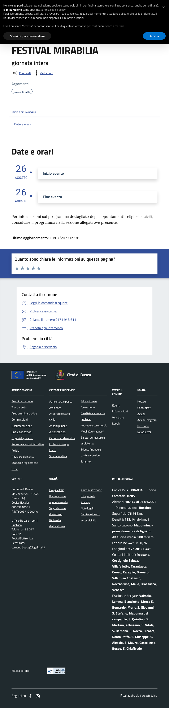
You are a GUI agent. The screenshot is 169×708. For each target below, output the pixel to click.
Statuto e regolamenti (25, 462)
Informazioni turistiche (120, 414)
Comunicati (144, 407)
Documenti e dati (22, 426)
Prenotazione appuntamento (58, 499)
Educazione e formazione (89, 404)
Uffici (15, 469)
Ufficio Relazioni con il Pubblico (25, 522)
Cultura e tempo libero (59, 447)
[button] (163, 6)
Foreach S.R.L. (148, 696)
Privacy (85, 502)
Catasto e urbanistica (62, 438)
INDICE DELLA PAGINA (84, 112)
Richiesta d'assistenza (57, 523)
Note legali (87, 508)
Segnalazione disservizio (57, 511)
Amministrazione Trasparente (22, 404)
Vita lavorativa (58, 456)
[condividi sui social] (21, 73)
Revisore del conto (23, 456)
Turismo (86, 461)
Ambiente (55, 407)
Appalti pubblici (58, 426)
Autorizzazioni (57, 432)
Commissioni (20, 419)
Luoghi (116, 423)
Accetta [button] (154, 36)
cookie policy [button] (58, 10)
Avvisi (141, 414)
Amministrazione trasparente (91, 493)
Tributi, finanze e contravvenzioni (91, 452)
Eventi (116, 405)
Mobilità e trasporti (92, 431)
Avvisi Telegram (147, 420)
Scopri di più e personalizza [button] (27, 36)
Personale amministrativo (28, 444)
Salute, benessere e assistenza (93, 440)
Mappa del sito (20, 671)
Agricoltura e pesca (60, 401)
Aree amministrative (24, 413)
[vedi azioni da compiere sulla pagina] (43, 73)
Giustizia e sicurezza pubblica (93, 416)
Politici (16, 450)
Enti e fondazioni (22, 432)
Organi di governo (22, 438)
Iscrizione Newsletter (144, 429)
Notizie (141, 401)
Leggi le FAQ (56, 490)
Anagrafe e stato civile (59, 416)
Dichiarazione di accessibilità (90, 517)
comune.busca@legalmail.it (28, 547)
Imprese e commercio (94, 425)
